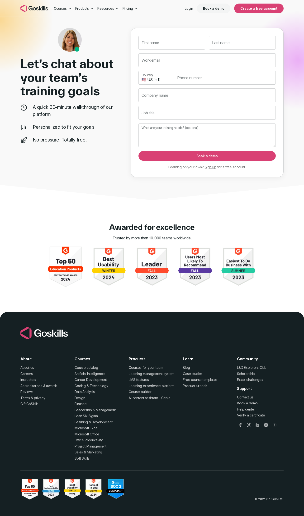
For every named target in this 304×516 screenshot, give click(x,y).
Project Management (90, 446)
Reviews (26, 392)
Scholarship (246, 374)
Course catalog (86, 367)
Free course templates (200, 380)
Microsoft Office (87, 434)
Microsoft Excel (86, 428)
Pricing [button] (130, 8)
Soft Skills (82, 458)
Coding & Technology (91, 386)
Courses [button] (62, 8)
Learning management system (151, 374)
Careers (26, 374)
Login (189, 8)
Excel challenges (250, 380)
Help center (246, 409)
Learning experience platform (151, 386)
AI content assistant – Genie (150, 398)
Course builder (140, 392)
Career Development (91, 380)
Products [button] (84, 8)
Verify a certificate (251, 415)
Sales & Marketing (88, 452)
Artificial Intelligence (90, 374)
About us (27, 367)
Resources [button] (108, 8)
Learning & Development (93, 422)
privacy (39, 398)
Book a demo (213, 8)
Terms (25, 398)
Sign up (210, 167)
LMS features (139, 380)
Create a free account (258, 8)
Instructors (28, 380)
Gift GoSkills (29, 404)
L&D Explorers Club (251, 367)
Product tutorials (195, 386)
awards (51, 386)
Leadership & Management (95, 410)
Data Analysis (85, 392)
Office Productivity (89, 440)
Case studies (193, 374)
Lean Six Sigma (86, 416)
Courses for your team (146, 367)
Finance (81, 404)
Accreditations (31, 386)
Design (80, 398)
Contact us (245, 397)
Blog (186, 367)
